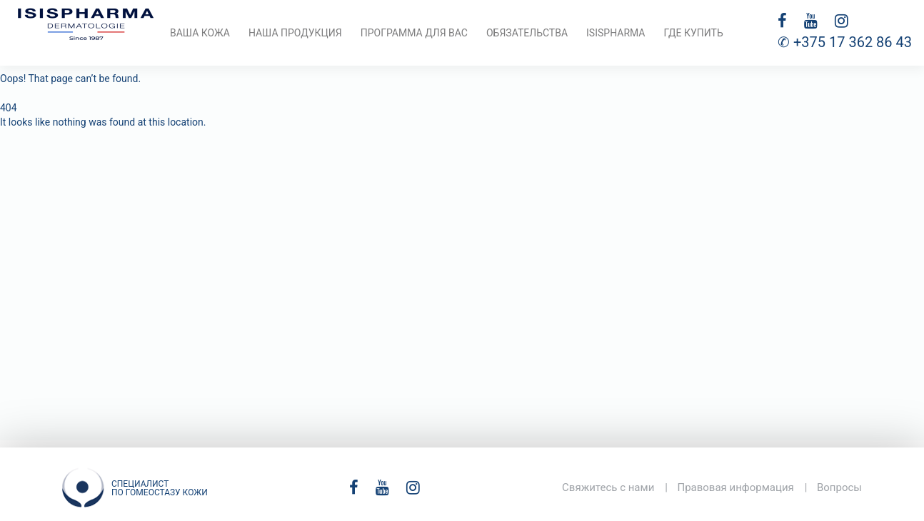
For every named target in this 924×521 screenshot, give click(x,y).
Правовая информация (735, 487)
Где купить (693, 33)
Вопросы (839, 487)
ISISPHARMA (615, 33)
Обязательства (527, 33)
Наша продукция (295, 33)
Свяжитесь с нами (608, 487)
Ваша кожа (200, 33)
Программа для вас (414, 33)
